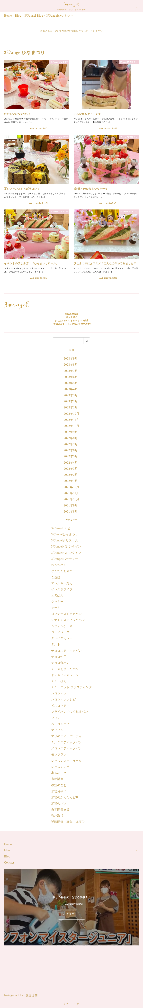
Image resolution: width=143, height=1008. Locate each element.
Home (8, 844)
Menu (7, 850)
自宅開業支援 (60, 809)
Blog (7, 856)
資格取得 (57, 815)
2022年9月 (71, 432)
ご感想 (55, 577)
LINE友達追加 (28, 995)
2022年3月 (71, 468)
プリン (55, 718)
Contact (9, 862)
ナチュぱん (59, 681)
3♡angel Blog (60, 528)
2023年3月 (71, 395)
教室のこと (59, 785)
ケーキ (55, 607)
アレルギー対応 (62, 583)
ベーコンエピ (60, 724)
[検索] (86, 340)
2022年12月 (71, 413)
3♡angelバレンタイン (66, 546)
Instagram (10, 995)
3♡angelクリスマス (64, 540)
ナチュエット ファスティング (71, 687)
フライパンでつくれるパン (69, 711)
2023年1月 (71, 407)
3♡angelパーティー (64, 558)
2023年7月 (71, 371)
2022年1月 (71, 480)
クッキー (57, 601)
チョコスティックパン (66, 650)
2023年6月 (71, 377)
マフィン (57, 730)
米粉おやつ (59, 791)
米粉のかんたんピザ (65, 797)
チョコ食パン (60, 662)
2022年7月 (71, 444)
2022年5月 (71, 456)
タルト (55, 644)
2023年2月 (71, 401)
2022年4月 (71, 462)
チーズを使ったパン (65, 669)
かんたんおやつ (62, 571)
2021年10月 (71, 499)
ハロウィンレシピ (63, 699)
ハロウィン (59, 693)
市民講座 (57, 779)
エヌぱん (57, 595)
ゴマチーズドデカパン (66, 613)
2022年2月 (71, 474)
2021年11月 (71, 493)
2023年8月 (71, 364)
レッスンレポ (60, 766)
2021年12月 (71, 487)
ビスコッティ (60, 705)
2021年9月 (71, 505)
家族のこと (59, 773)
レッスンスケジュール (66, 760)
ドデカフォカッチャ (65, 675)
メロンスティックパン (66, 748)
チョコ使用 (59, 656)
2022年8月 (71, 438)
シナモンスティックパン (68, 620)
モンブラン (59, 754)
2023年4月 (71, 389)
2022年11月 (71, 419)
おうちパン (59, 565)
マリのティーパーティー (68, 736)
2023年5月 (71, 383)
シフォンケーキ (62, 626)
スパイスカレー (62, 638)
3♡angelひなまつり (64, 534)
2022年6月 (71, 450)
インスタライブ (62, 589)
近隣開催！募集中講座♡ (68, 821)
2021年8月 (71, 511)
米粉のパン (59, 803)
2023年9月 (71, 358)
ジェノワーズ (60, 632)
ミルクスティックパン (66, 742)
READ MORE (71, 914)
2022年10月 (71, 425)
